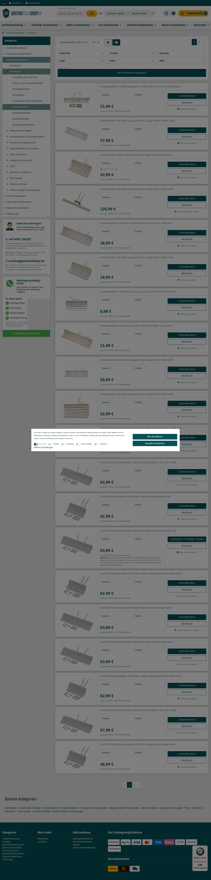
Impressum (69, 438)
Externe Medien (86, 444)
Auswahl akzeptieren (155, 443)
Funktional (103, 444)
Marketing (70, 444)
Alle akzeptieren (155, 436)
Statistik (56, 444)
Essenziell (42, 444)
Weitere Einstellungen (43, 447)
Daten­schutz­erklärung (47, 438)
